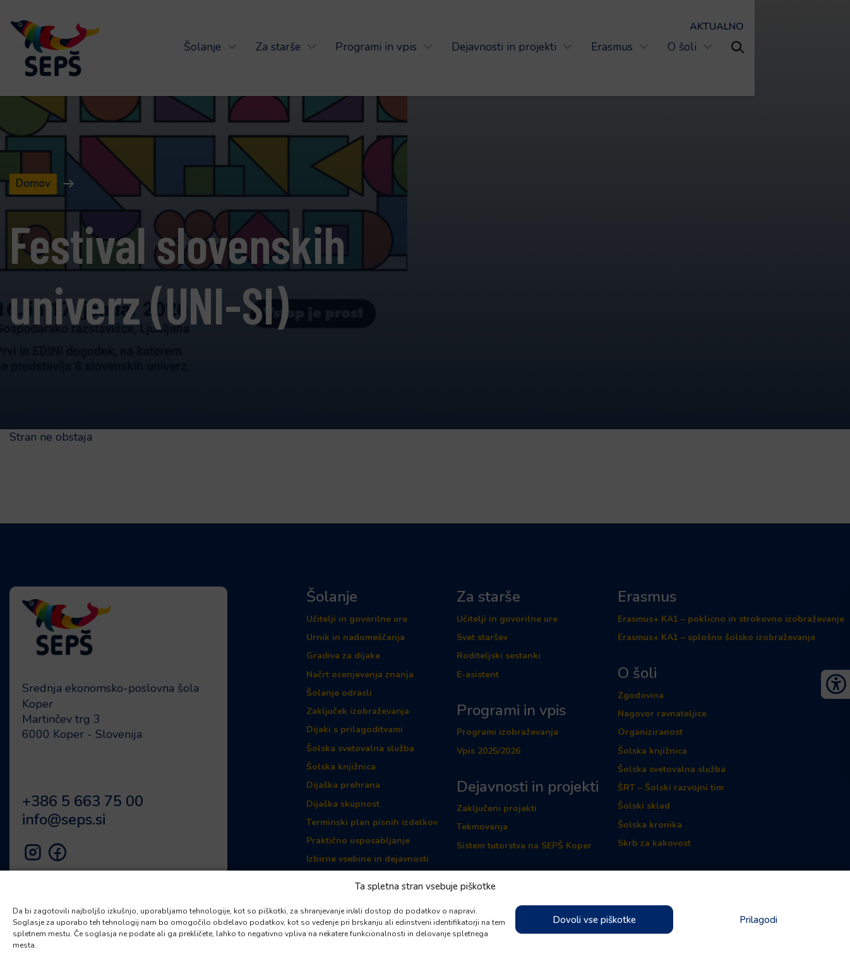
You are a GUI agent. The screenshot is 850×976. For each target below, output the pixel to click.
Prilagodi (758, 920)
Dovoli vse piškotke (594, 920)
